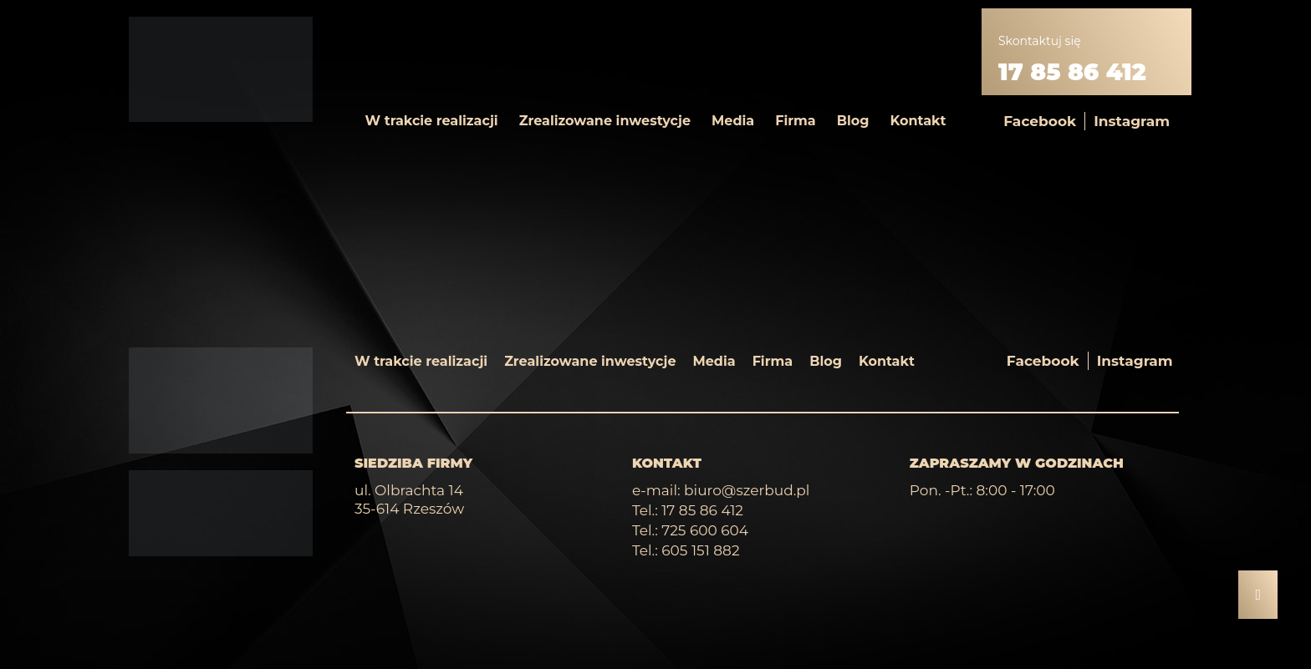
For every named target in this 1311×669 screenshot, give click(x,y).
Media (733, 121)
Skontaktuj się (1039, 40)
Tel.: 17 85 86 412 (687, 510)
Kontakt (918, 121)
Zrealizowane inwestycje (605, 121)
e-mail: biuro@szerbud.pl (721, 490)
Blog (853, 121)
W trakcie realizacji (431, 121)
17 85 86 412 (1072, 72)
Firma (795, 121)
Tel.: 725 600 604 (690, 530)
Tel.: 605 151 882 (686, 550)
